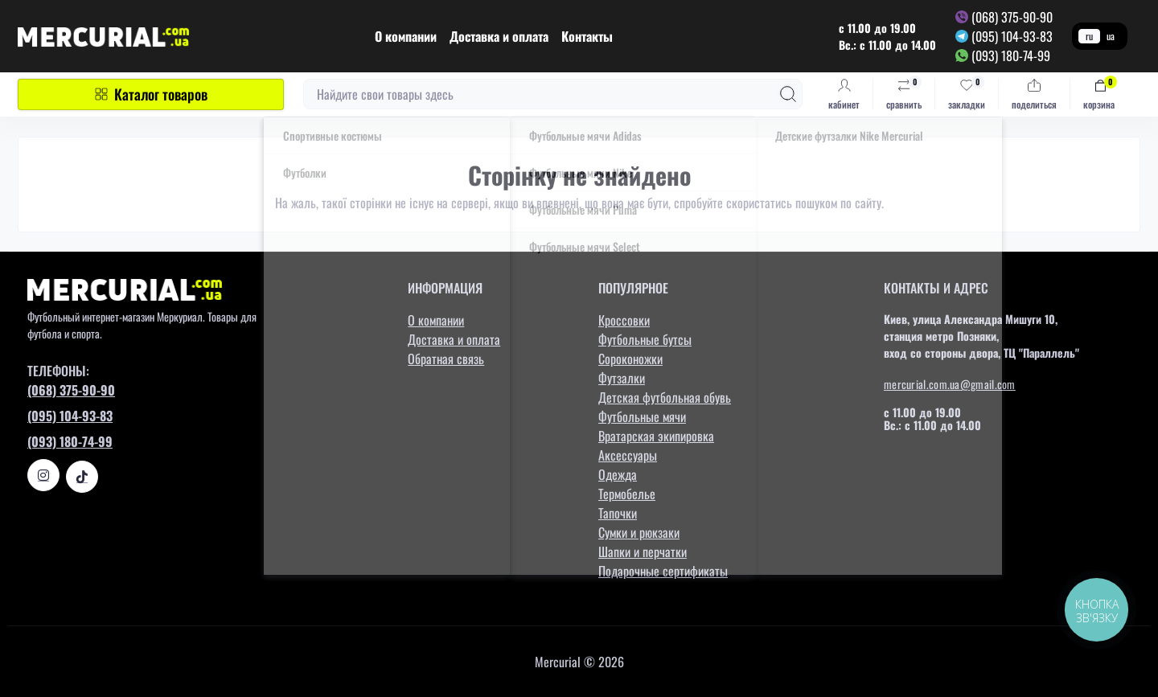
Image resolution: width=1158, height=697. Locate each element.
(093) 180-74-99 (1010, 55)
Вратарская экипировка (656, 435)
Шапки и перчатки (642, 551)
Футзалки (621, 377)
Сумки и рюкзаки (639, 532)
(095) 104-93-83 (1012, 36)
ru (1089, 36)
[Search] (788, 94)
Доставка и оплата (499, 36)
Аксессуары (627, 455)
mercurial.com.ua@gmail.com (950, 383)
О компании (406, 36)
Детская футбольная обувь (664, 397)
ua (1111, 36)
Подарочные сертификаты (663, 570)
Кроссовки (624, 320)
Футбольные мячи (642, 416)
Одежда (617, 474)
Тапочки (617, 513)
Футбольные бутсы (645, 339)
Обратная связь (446, 358)
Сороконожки (630, 358)
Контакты (587, 36)
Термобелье (626, 493)
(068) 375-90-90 (1012, 17)
